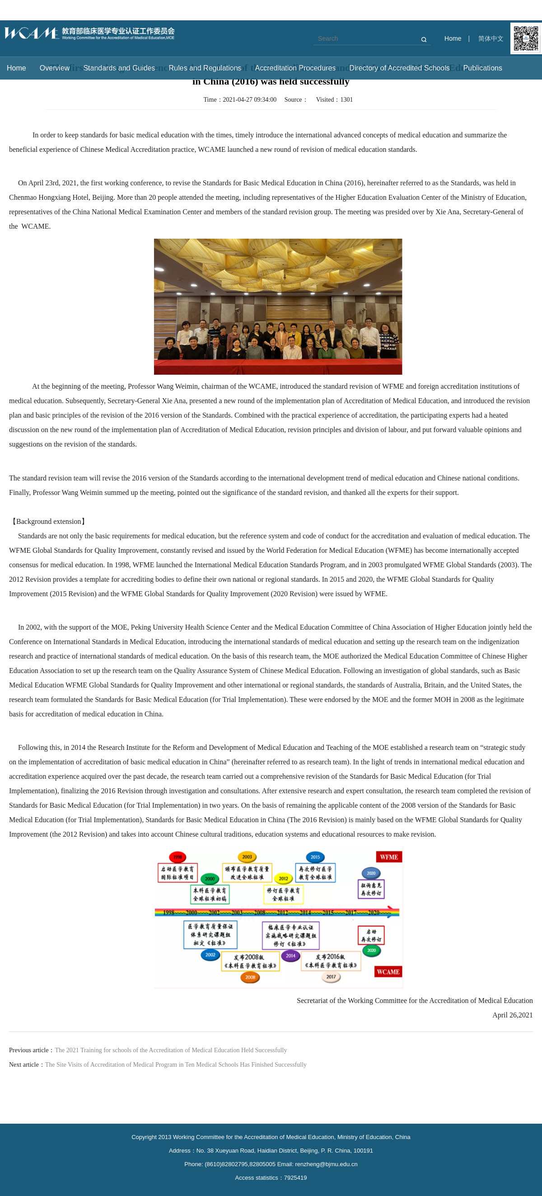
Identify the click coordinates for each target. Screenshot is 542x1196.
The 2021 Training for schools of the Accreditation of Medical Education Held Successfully (171, 1050)
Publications (482, 68)
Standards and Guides (119, 68)
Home (452, 38)
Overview (55, 68)
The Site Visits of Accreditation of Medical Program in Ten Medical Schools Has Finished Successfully (176, 1064)
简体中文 (491, 38)
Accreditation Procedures (295, 68)
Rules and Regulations (205, 68)
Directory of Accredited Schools (399, 68)
